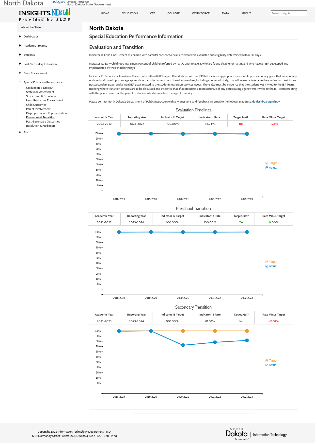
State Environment (35, 73)
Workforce (201, 13)
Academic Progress (35, 45)
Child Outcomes (36, 104)
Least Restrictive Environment (44, 100)
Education (130, 13)
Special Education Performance (43, 82)
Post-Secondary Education (40, 64)
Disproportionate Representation (46, 113)
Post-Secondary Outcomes (43, 121)
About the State (31, 27)
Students (29, 54)
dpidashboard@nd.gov (266, 101)
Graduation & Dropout (39, 87)
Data (225, 13)
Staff (27, 132)
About (246, 13)
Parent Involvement (38, 109)
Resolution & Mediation (40, 125)
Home (105, 13)
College (173, 13)
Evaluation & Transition (40, 117)
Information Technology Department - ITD (84, 431)
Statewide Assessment (40, 92)
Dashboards (31, 36)
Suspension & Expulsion (41, 96)
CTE (152, 13)
